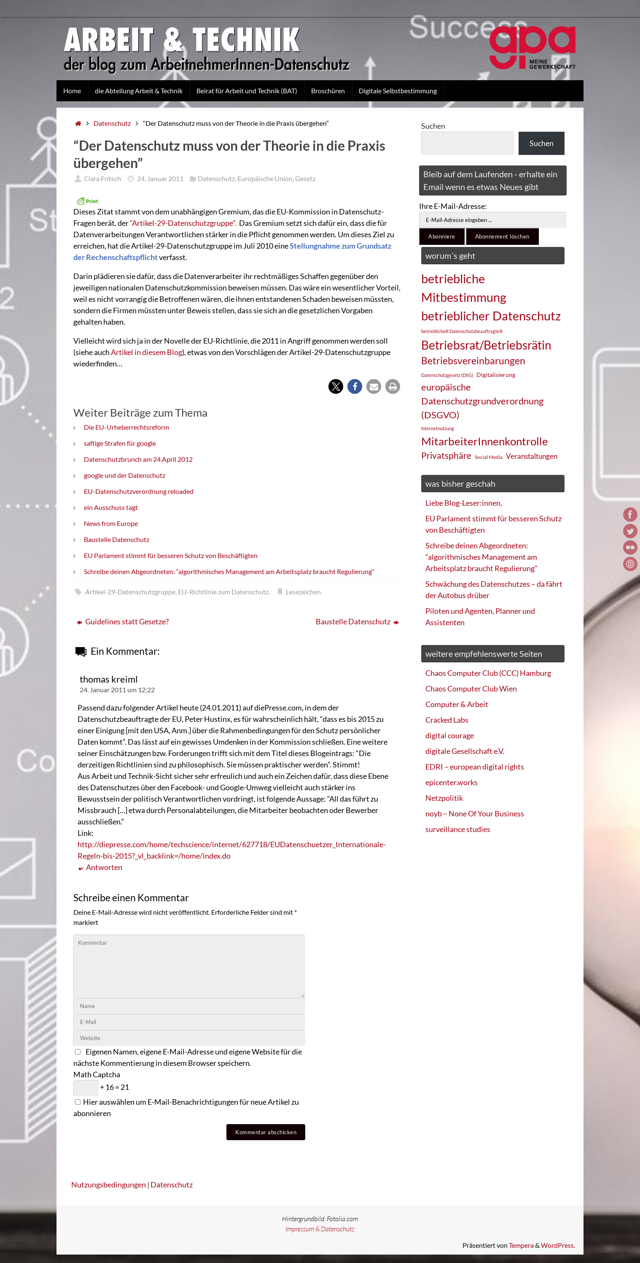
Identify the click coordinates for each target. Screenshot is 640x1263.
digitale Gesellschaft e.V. (464, 751)
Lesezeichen (303, 592)
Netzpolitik (444, 797)
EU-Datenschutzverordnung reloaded (139, 491)
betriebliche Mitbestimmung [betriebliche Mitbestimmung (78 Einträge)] (463, 287)
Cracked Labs (446, 719)
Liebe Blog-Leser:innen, (463, 502)
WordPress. (558, 1245)
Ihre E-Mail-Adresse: (453, 206)
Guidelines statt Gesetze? (123, 621)
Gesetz (305, 178)
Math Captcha (96, 1074)
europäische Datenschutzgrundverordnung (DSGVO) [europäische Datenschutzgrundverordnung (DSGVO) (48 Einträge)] (482, 400)
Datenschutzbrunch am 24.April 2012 (138, 459)
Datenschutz (112, 123)
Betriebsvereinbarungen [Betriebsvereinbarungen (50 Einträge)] (473, 360)
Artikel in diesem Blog (146, 352)
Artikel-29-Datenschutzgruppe (130, 592)
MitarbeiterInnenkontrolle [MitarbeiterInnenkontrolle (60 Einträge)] (484, 441)
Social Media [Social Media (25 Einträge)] (489, 457)
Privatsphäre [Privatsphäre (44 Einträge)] (446, 455)
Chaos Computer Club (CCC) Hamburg (488, 673)
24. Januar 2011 (160, 178)
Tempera (521, 1245)
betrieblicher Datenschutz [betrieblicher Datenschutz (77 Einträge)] (491, 315)
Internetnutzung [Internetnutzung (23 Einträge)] (437, 428)
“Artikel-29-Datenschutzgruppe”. (184, 223)
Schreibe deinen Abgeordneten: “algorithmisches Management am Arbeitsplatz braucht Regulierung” (229, 571)
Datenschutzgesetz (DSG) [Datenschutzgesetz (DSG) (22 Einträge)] (447, 375)
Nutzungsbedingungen (108, 1184)
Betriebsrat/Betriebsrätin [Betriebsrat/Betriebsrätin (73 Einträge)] (486, 345)
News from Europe (111, 523)
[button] (335, 386)
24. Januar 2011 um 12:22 (117, 690)
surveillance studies (457, 829)
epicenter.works (451, 782)
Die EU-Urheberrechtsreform (126, 427)
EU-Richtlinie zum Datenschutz (223, 592)
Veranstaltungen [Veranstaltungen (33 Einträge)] (531, 456)
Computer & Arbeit (456, 704)
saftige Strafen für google (120, 443)
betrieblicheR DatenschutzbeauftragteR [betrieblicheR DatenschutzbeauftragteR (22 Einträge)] (462, 331)
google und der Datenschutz (124, 475)
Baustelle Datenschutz (116, 539)
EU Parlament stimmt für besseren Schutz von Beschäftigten (171, 555)
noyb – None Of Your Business (474, 813)
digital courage (449, 735)
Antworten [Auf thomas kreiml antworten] (100, 867)
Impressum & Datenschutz (320, 1229)
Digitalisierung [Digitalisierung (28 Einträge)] (495, 374)
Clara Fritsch (102, 178)
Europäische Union (265, 178)
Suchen (433, 125)
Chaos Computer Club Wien (471, 688)
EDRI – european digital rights (474, 766)
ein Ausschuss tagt (111, 507)
